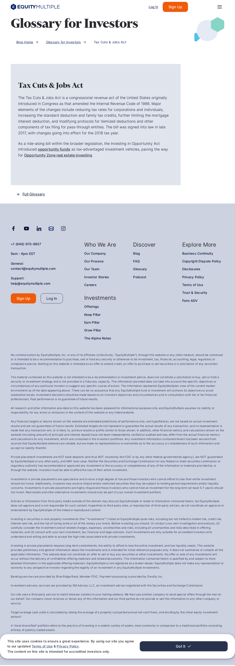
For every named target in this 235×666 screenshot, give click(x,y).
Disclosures (191, 270)
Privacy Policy (22, 646)
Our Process (94, 262)
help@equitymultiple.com (30, 284)
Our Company (95, 254)
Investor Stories (96, 278)
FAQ (136, 262)
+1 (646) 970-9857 (26, 245)
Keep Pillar (92, 315)
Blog (136, 254)
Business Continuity (197, 254)
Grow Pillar (92, 331)
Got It (207, 646)
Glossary (140, 270)
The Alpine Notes (97, 339)
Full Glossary (31, 194)
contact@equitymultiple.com (33, 269)
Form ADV (190, 301)
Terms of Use (169, 641)
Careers (90, 286)
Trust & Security (194, 294)
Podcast (139, 278)
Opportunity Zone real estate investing (58, 155)
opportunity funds (54, 149)
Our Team (91, 270)
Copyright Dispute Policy (201, 262)
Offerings (91, 307)
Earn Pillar (92, 323)
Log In (153, 7)
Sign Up (175, 7)
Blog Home (24, 42)
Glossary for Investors (63, 42)
